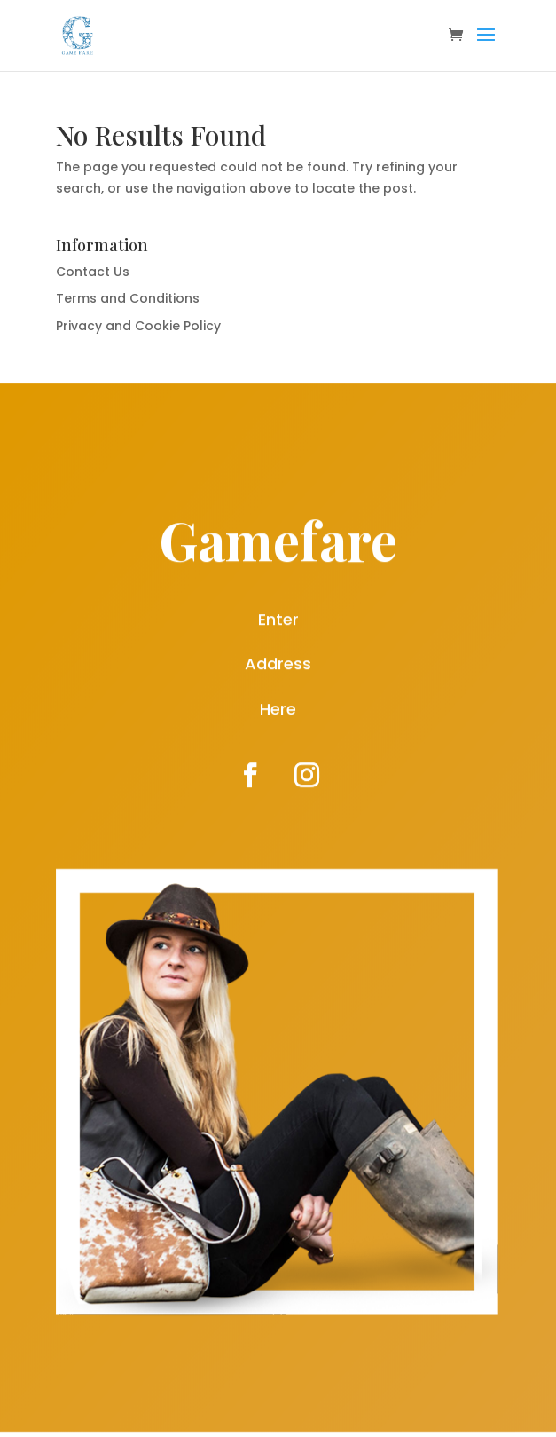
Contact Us (92, 271)
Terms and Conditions (128, 298)
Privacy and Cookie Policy (138, 326)
